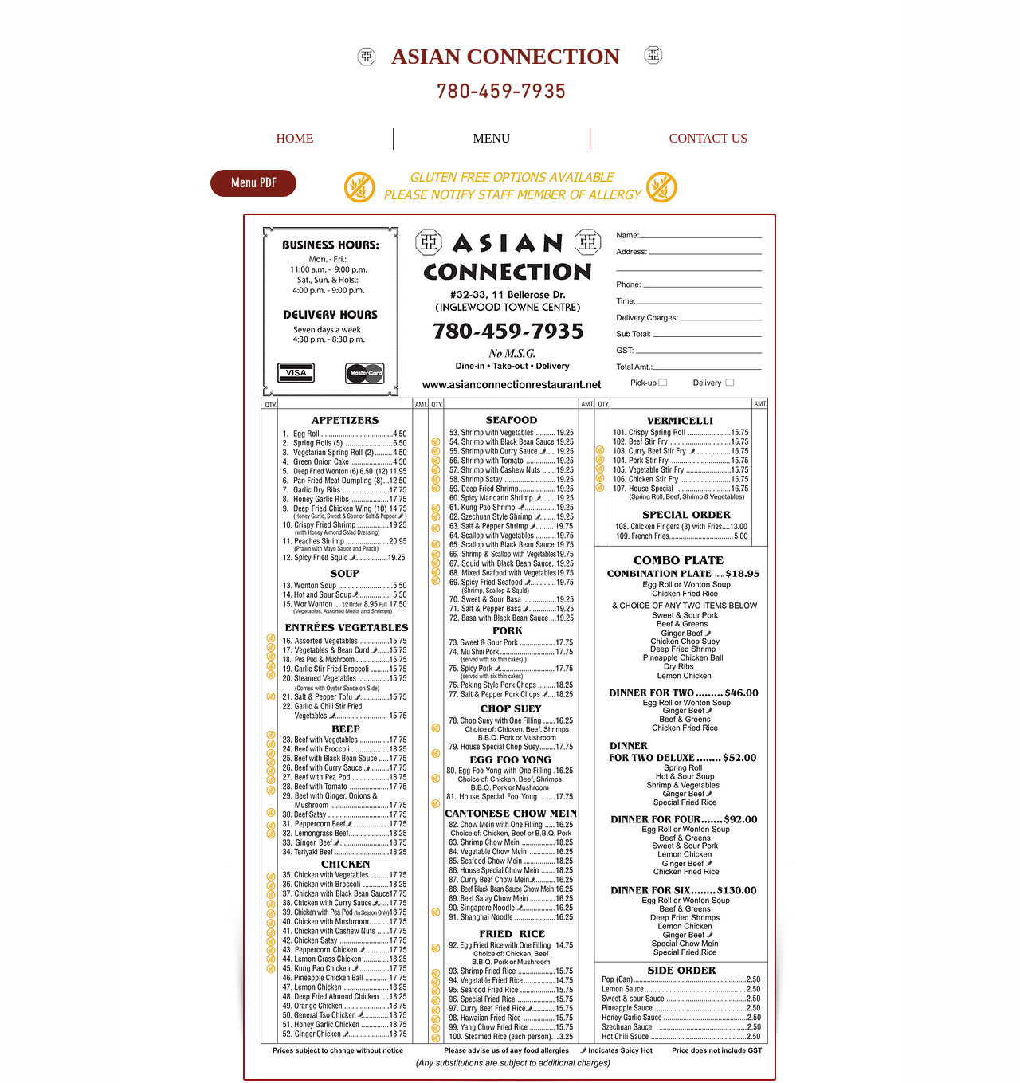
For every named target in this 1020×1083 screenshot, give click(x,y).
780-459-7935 (501, 93)
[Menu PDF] (253, 183)
